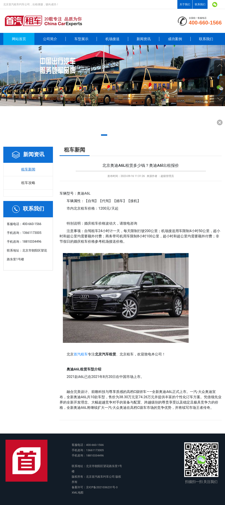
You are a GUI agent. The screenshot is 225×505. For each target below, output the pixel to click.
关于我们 (185, 4)
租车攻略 (28, 183)
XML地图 (77, 492)
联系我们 (200, 4)
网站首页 (19, 39)
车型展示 (81, 39)
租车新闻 (28, 169)
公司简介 (50, 39)
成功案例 (175, 39)
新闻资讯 (144, 39)
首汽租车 (81, 354)
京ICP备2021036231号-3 (102, 487)
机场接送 (112, 39)
